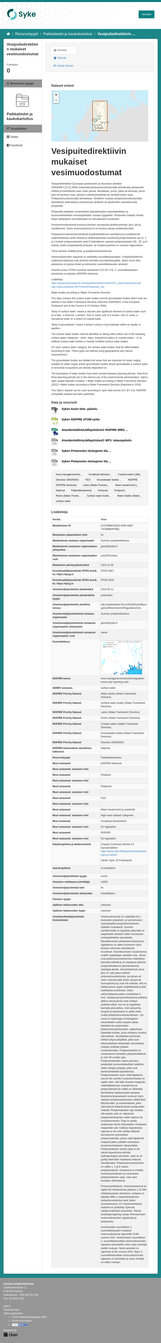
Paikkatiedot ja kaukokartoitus (67, 34)
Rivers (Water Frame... (68, 495)
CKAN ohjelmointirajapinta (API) (29, 1317)
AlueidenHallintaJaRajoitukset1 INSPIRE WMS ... (95, 430)
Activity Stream (63, 65)
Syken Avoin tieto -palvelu (79, 409)
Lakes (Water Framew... (96, 485)
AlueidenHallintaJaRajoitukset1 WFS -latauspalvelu (97, 440)
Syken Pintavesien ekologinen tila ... (86, 450)
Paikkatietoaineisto (81, 490)
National (60, 490)
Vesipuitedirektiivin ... (116, 34)
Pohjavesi (119, 490)
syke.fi (6, 1306)
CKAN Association (22, 1320)
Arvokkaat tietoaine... (100, 474)
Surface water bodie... (99, 495)
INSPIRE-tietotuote (66, 485)
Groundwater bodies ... (109, 479)
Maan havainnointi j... (127, 485)
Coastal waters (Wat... (130, 474)
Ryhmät (60, 58)
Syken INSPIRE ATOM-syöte (81, 419)
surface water (63, 501)
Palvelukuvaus (11, 1309)
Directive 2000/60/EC (67, 479)
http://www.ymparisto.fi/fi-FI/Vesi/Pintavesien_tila (77, 286)
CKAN (10, 1335)
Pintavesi (103, 490)
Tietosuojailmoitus (13, 1313)
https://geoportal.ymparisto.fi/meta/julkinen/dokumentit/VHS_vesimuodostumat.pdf (96, 283)
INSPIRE (133, 479)
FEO (87, 479)
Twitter (13, 136)
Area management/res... (69, 474)
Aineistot (146, 14)
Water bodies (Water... (129, 495)
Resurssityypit (26, 34)
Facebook (15, 145)
